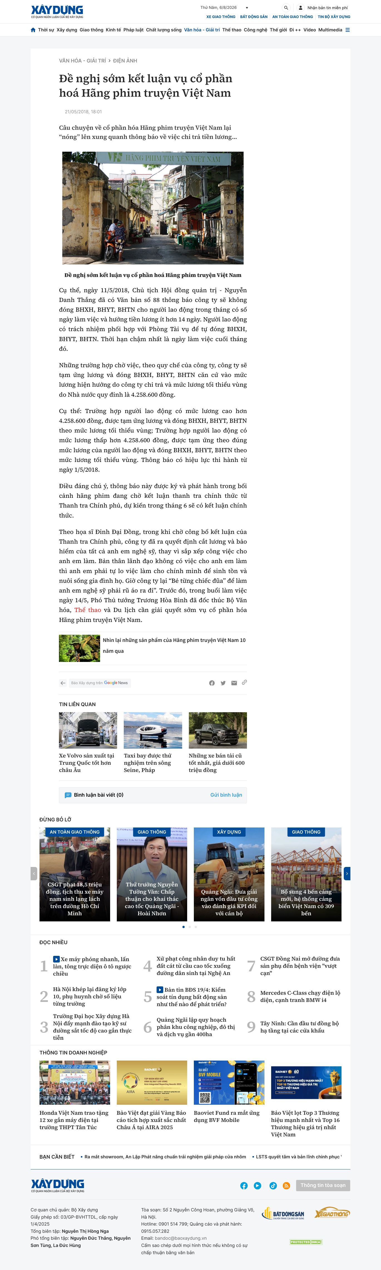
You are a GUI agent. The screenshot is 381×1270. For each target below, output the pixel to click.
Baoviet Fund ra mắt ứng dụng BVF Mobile (227, 1116)
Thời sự (46, 29)
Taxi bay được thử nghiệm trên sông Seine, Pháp (147, 763)
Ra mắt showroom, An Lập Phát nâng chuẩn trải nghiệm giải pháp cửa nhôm (165, 1156)
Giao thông (91, 29)
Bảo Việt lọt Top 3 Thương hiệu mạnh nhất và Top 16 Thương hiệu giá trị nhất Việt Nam (305, 1123)
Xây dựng (67, 29)
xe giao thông (220, 17)
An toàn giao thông (292, 17)
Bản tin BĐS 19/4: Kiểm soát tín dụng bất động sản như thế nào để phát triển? (192, 997)
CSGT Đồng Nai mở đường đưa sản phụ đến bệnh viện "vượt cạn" (300, 966)
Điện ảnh (125, 61)
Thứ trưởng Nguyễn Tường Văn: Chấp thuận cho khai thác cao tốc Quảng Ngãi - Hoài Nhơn (152, 899)
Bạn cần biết (57, 1157)
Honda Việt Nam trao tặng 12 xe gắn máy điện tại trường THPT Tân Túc (73, 1120)
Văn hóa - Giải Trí (82, 61)
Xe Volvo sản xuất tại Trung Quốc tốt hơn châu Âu (86, 763)
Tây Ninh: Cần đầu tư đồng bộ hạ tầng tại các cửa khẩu (299, 1027)
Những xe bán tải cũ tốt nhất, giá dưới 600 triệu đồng (217, 763)
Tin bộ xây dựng (334, 17)
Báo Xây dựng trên (99, 683)
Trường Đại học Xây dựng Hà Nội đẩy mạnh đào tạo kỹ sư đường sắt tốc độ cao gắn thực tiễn (92, 1026)
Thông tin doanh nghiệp (73, 1053)
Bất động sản (254, 17)
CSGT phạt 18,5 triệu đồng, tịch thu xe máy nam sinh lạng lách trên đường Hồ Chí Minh (74, 899)
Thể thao (231, 29)
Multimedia (330, 29)
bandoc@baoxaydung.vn (181, 1238)
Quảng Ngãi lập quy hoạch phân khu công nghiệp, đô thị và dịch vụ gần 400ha (196, 1027)
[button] (183, 927)
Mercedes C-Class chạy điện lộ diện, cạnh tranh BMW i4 (300, 996)
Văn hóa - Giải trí (202, 29)
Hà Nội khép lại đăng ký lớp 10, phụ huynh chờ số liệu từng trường (90, 996)
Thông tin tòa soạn (323, 1185)
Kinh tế (113, 29)
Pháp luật (133, 29)
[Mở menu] (347, 30)
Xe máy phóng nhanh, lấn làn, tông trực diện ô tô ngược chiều (92, 966)
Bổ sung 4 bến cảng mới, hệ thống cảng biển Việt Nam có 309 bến (306, 902)
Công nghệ (255, 29)
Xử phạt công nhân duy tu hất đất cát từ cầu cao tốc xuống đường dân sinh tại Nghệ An (196, 966)
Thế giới (278, 29)
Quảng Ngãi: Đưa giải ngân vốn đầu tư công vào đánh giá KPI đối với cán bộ (229, 902)
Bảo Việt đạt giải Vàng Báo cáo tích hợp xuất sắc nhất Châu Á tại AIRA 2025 (151, 1120)
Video (309, 29)
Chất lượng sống (164, 29)
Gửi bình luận (226, 795)
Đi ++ (295, 29)
